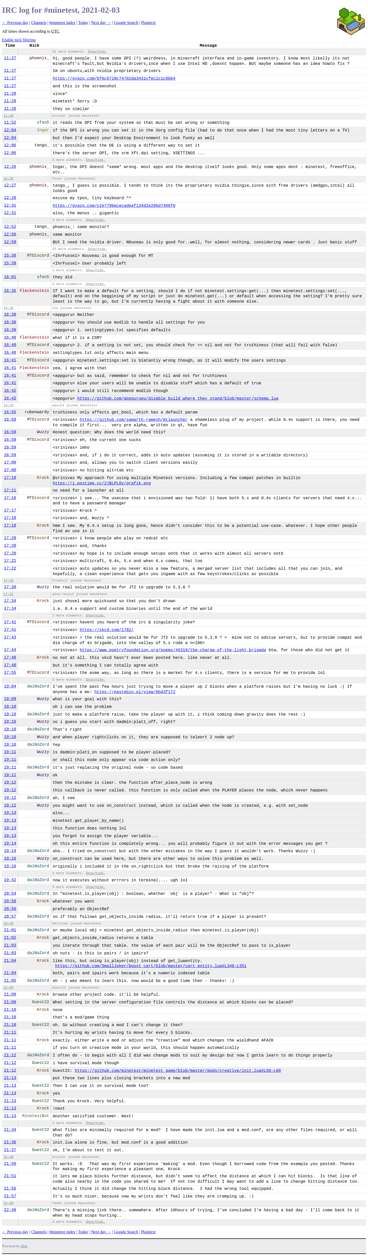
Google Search (126, 22)
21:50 (10, 1164)
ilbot (24, 1246)
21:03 (10, 945)
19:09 (10, 699)
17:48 (10, 657)
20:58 (8, 924)
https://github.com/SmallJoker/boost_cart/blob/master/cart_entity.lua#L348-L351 (151, 966)
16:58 (10, 419)
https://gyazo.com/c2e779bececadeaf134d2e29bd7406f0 (114, 206)
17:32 (8, 594)
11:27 (10, 58)
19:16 (10, 858)
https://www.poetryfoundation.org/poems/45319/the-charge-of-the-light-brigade (173, 650)
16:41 (10, 360)
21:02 (10, 937)
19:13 (10, 813)
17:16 (10, 498)
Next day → (101, 22)
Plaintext (148, 22)
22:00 (8, 1203)
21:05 (10, 980)
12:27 (10, 185)
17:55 (10, 672)
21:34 (10, 1130)
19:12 (10, 782)
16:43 (8, 405)
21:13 (10, 1078)
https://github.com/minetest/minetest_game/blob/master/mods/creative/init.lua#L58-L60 (178, 1071)
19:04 (10, 686)
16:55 (10, 412)
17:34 (10, 601)
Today (83, 22)
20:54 (10, 893)
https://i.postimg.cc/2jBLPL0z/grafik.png (102, 483)
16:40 (10, 337)
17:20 (10, 538)
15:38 (10, 255)
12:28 (10, 198)
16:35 (10, 291)
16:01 (10, 277)
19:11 (10, 752)
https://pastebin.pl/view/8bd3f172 (134, 692)
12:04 (10, 130)
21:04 (10, 960)
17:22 (10, 568)
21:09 (8, 988)
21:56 (10, 1188)
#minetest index (62, 22)
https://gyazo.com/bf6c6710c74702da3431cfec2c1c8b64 (114, 78)
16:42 (10, 390)
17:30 (8, 581)
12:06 (10, 145)
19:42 (10, 880)
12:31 (10, 205)
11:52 (10, 122)
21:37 (10, 1150)
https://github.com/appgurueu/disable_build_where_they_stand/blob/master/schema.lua (177, 398)
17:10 (10, 478)
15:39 (10, 263)
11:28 (10, 93)
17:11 (10, 490)
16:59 (10, 439)
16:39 (10, 330)
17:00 (10, 462)
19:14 (10, 843)
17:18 (10, 518)
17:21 (10, 561)
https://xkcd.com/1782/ (107, 630)
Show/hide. (97, 52)
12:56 (10, 234)
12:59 (10, 242)
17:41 (10, 622)
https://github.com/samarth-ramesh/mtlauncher (134, 420)
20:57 (10, 916)
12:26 (10, 166)
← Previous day (15, 22)
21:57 (10, 1196)
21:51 (10, 1176)
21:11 (10, 1032)
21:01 (10, 930)
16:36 (8, 308)
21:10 (10, 1010)
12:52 (10, 226)
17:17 (10, 510)
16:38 (10, 314)
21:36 (10, 1142)
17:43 (10, 637)
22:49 (10, 1210)
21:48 (8, 1157)
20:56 (10, 901)
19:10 (10, 706)
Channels (39, 22)
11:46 (8, 116)
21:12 (10, 1055)
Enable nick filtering (19, 40)
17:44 (10, 650)
